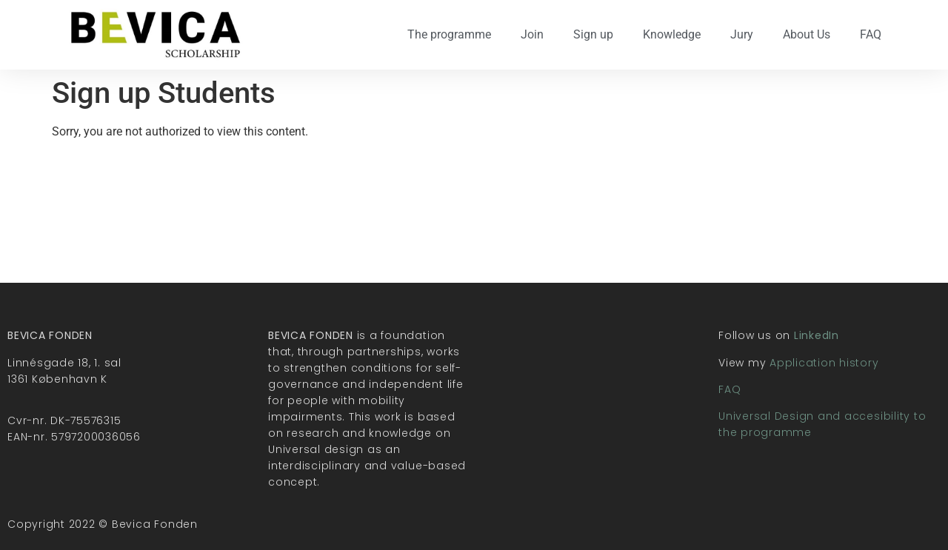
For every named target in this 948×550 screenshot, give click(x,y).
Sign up (593, 34)
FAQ (870, 34)
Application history (824, 362)
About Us (806, 34)
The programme (449, 34)
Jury (741, 34)
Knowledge (672, 34)
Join (532, 34)
